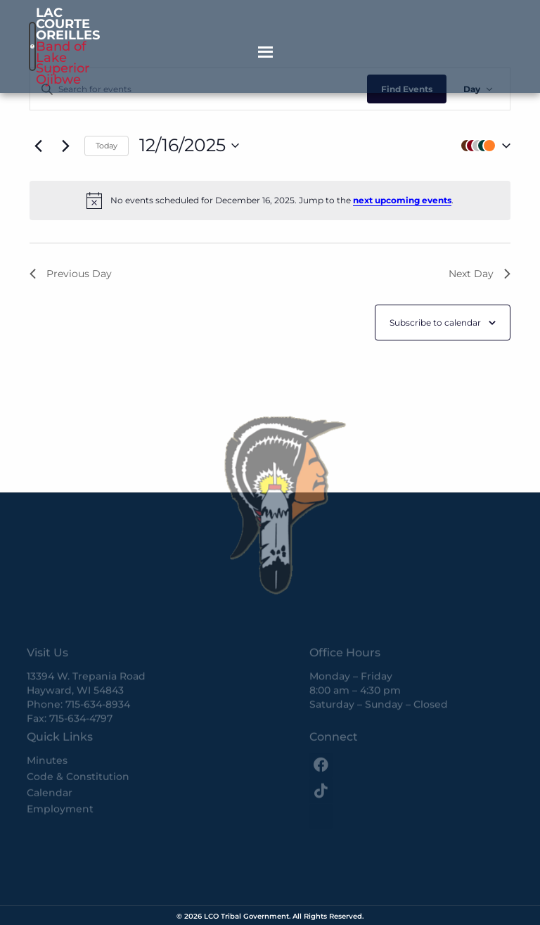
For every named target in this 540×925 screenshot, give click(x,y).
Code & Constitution (78, 748)
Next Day (479, 273)
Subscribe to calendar (435, 322)
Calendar (49, 764)
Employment (60, 780)
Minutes (47, 732)
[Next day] (65, 145)
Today (106, 146)
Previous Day (71, 273)
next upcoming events (402, 200)
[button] (482, 145)
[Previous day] (38, 145)
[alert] (270, 200)
